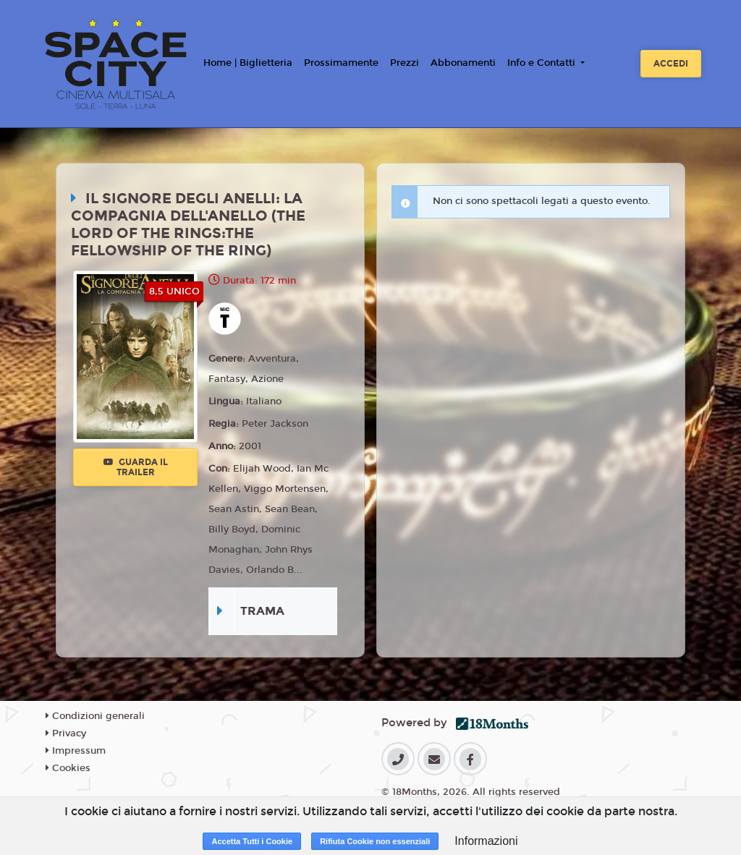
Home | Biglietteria (247, 63)
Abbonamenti (463, 63)
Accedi (670, 64)
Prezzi (404, 63)
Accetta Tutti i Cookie (251, 841)
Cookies (68, 768)
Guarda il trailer (135, 467)
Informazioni (485, 841)
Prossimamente (341, 63)
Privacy (66, 733)
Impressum (76, 751)
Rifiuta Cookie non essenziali (375, 841)
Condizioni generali (95, 716)
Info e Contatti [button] (542, 63)
